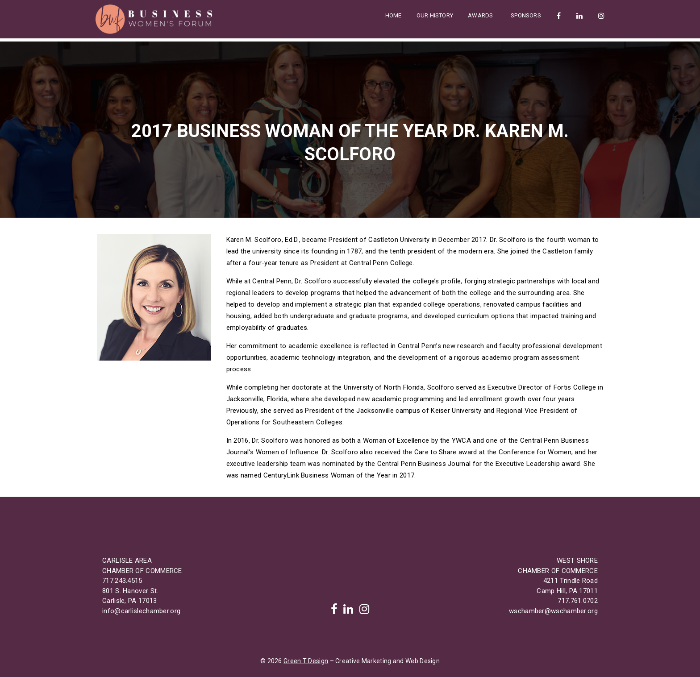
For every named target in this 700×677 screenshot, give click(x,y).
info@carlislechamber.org (141, 611)
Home (393, 15)
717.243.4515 (122, 581)
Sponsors (526, 15)
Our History (435, 15)
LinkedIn (579, 15)
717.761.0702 (578, 601)
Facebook (558, 15)
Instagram (600, 15)
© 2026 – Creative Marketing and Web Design (350, 661)
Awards (481, 15)
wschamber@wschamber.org (553, 611)
